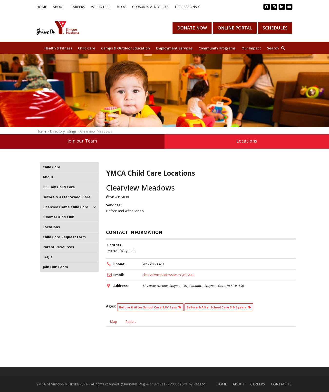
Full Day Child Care (59, 187)
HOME (222, 384)
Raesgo (199, 384)
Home (41, 131)
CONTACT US (282, 384)
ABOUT (238, 384)
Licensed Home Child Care (69, 207)
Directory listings (63, 131)
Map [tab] (113, 321)
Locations (246, 141)
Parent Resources (58, 247)
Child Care (51, 167)
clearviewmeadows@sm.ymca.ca (168, 274)
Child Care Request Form (64, 237)
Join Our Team (55, 267)
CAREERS (257, 384)
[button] (276, 48)
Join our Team (82, 141)
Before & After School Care (66, 197)
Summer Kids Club (58, 217)
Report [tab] (130, 321)
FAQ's (47, 257)
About (48, 177)
